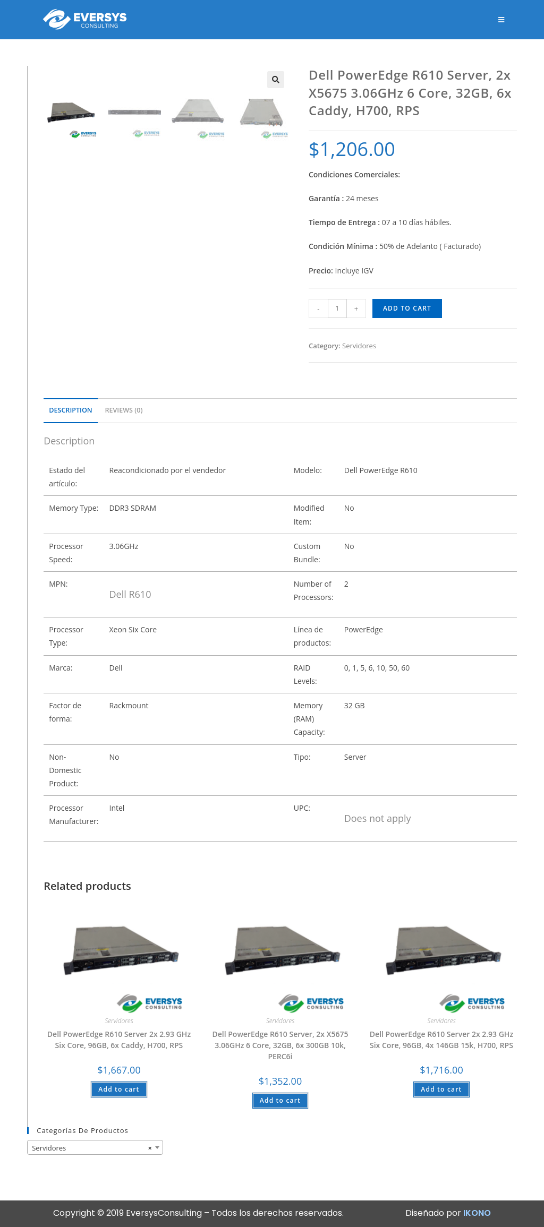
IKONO (477, 1213)
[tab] (71, 411)
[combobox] (95, 1147)
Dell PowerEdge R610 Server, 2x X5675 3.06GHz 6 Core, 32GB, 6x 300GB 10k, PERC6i (280, 1045)
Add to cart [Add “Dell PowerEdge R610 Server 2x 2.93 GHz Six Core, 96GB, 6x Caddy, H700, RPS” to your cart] (118, 1089)
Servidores (359, 345)
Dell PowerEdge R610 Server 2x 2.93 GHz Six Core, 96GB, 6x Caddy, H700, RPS (119, 1039)
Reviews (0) (123, 410)
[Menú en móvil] (502, 19)
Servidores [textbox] (92, 1147)
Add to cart (407, 308)
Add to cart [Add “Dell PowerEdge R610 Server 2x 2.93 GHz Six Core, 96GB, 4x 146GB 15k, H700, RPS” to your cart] (441, 1089)
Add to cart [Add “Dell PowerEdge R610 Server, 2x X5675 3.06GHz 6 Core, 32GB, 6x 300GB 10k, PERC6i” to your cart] (280, 1100)
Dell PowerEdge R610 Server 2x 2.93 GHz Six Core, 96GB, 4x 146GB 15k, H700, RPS (441, 1039)
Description (70, 410)
